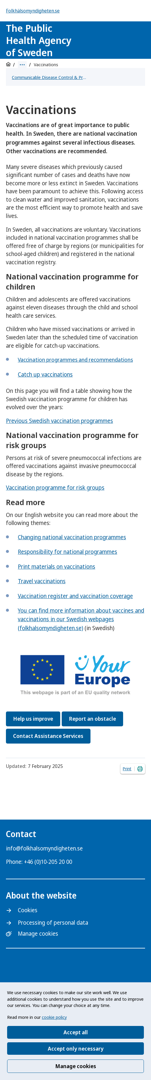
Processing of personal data (53, 922)
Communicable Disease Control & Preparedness (49, 77)
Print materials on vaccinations (56, 566)
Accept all (75, 1032)
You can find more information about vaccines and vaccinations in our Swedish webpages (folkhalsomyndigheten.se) (81, 619)
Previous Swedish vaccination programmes (59, 421)
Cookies (27, 910)
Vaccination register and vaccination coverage (75, 596)
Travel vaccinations (42, 581)
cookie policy (54, 1017)
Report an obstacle (92, 718)
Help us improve (33, 718)
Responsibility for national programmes (67, 552)
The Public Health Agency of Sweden (38, 40)
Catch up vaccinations (45, 374)
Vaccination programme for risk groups (55, 487)
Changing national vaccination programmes (72, 537)
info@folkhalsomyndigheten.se (44, 848)
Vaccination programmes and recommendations (75, 359)
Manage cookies (75, 1066)
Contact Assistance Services (48, 735)
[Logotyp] (113, 41)
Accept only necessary (76, 1048)
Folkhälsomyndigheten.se (33, 10)
